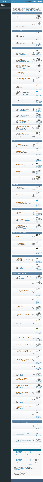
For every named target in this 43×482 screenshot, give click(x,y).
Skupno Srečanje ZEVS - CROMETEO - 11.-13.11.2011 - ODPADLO (22, 360)
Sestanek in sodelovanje (27, 440)
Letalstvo (17, 430)
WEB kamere (18, 171)
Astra (37, 376)
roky (23, 68)
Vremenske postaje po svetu (21, 114)
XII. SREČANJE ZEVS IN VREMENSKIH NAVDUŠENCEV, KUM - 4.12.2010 (22, 373)
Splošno (17, 86)
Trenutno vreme (19, 59)
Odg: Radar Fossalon (39, 129)
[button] (12, 1)
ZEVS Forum (6, 1)
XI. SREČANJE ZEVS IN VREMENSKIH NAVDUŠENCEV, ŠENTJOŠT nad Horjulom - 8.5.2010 (23, 379)
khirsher (37, 222)
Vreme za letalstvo (22, 434)
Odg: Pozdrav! (38, 441)
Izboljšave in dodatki (19, 164)
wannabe (37, 215)
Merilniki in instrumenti (20, 151)
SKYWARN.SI (21, 440)
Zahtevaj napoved (19, 72)
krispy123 (40, 89)
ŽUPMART (37, 410)
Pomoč (34, 479)
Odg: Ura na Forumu (39, 19)
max (41, 138)
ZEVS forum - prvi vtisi (19, 441)
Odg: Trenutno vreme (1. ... (23, 468)
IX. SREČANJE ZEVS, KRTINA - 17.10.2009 (23, 392)
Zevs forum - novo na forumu (21, 24)
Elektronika (18, 177)
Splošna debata (22, 433)
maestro (37, 303)
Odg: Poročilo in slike (39, 309)
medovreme (28, 220)
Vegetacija (18, 99)
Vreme (40, 95)
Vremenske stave (19, 258)
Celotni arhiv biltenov (39, 427)
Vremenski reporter (19, 225)
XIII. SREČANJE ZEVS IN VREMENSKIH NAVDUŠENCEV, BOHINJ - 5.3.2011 (22, 366)
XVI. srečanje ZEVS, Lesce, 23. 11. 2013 (23, 337)
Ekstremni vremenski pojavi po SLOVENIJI (23, 52)
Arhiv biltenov (22, 427)
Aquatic (21, 323)
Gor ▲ (40, 479)
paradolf (21, 54)
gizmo (37, 148)
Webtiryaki (31, 479)
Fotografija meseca (19, 219)
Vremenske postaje (19, 144)
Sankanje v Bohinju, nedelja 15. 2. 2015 (23, 322)
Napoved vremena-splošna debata (22, 65)
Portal (17, 42)
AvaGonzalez (38, 198)
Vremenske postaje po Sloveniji (21, 108)
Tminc (41, 154)
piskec (40, 369)
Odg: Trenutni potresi (39, 252)
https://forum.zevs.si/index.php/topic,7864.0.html (33, 10)
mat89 (21, 68)
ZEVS (17, 35)
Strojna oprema (19, 187)
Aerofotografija (27, 433)
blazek (24, 94)
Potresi (17, 249)
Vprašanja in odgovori (20, 133)
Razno (17, 438)
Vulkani (17, 236)
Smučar (40, 246)
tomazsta (38, 20)
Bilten (17, 424)
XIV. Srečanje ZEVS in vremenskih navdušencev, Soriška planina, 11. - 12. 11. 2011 (23, 351)
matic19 (38, 428)
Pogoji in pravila (37, 479)
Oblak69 (40, 279)
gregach (26, 457)
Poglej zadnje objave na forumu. (19, 469)
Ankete (17, 266)
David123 (40, 83)
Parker (31, 467)
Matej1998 (40, 62)
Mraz (40, 435)
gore (39, 45)
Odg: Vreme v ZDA (38, 214)
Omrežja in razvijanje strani (21, 202)
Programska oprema (19, 194)
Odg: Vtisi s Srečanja (39, 375)
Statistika (18, 91)
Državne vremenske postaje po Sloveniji (23, 120)
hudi (37, 39)
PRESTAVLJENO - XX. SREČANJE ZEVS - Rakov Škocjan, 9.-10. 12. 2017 (22, 299)
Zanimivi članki (18, 212)
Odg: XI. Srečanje (38, 381)
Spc (40, 111)
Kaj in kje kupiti (18, 158)
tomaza (40, 340)
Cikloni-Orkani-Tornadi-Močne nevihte (23, 78)
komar (28, 61)
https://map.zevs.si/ (26, 8)
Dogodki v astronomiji (20, 243)
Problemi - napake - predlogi (21, 16)
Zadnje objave (15, 448)
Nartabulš (38, 310)
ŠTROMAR (24, 54)
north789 (37, 174)
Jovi (36, 382)
